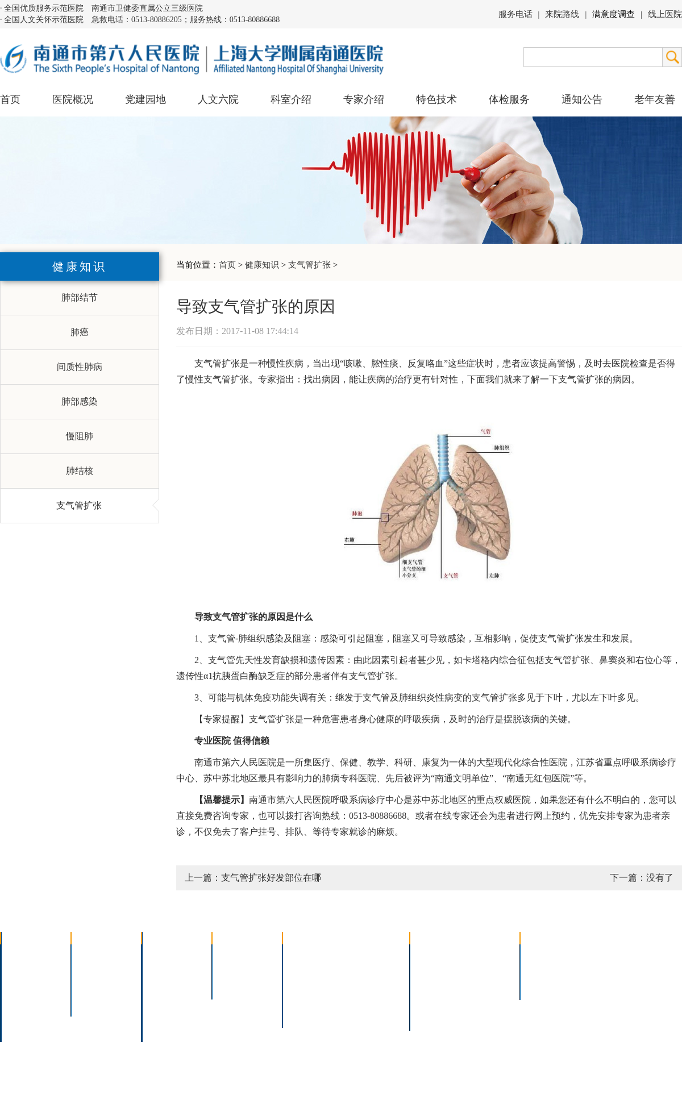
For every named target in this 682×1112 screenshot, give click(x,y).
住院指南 (435, 969)
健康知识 (262, 264)
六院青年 (96, 984)
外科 (158, 984)
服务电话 (515, 14)
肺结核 (79, 471)
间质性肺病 (79, 367)
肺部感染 (79, 401)
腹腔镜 (363, 984)
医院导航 (435, 999)
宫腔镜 (363, 999)
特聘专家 (237, 969)
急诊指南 (486, 955)
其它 (158, 1014)
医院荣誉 (26, 999)
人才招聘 (545, 969)
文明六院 (96, 999)
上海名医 (237, 955)
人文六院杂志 (105, 969)
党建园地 (145, 99)
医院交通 (26, 1029)
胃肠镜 (303, 984)
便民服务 (435, 984)
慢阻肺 (79, 436)
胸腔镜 (303, 969)
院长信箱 (26, 1014)
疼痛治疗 (368, 955)
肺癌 (79, 332)
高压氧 (303, 999)
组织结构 (26, 984)
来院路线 (562, 14)
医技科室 (167, 999)
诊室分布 (486, 984)
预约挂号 (486, 969)
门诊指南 (435, 955)
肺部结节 (79, 297)
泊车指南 (486, 999)
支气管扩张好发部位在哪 (271, 877)
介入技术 (308, 955)
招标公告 (545, 955)
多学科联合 (171, 955)
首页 (10, 99)
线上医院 (665, 14)
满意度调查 (613, 14)
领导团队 (26, 969)
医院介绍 (26, 955)
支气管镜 (368, 969)
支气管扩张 (309, 264)
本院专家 (237, 984)
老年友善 (654, 99)
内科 (158, 969)
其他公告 (545, 984)
